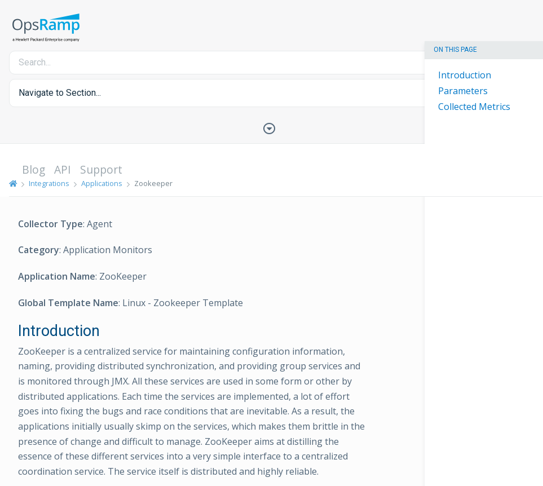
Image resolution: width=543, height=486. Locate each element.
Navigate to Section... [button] (60, 92)
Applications (101, 183)
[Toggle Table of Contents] (271, 127)
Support (101, 169)
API (62, 169)
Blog (33, 169)
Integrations (49, 183)
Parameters (463, 91)
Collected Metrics (474, 106)
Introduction (464, 75)
